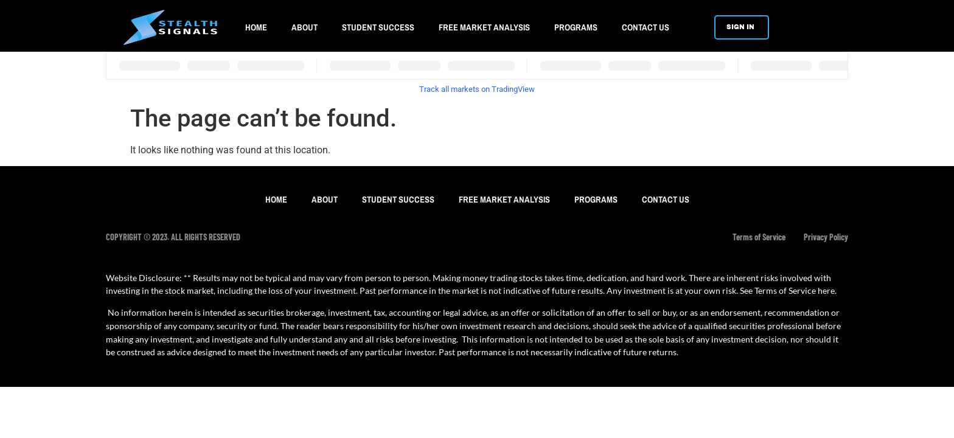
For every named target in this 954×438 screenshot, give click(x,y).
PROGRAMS (575, 27)
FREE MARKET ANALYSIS (484, 27)
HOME (256, 27)
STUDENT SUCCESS (378, 27)
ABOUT (304, 27)
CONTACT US (645, 27)
